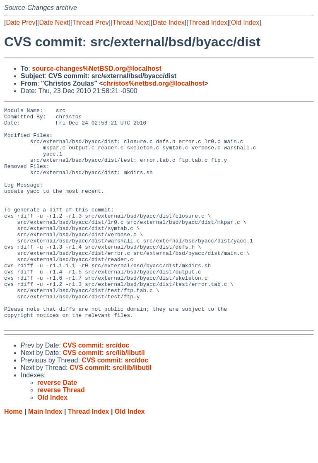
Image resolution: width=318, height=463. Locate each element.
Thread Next (130, 22)
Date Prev (20, 22)
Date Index (168, 22)
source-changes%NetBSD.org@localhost (96, 68)
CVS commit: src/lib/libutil (104, 396)
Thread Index (207, 22)
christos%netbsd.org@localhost (154, 83)
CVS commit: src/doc (96, 388)
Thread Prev (90, 22)
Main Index (45, 454)
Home (13, 454)
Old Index (245, 22)
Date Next (53, 22)
